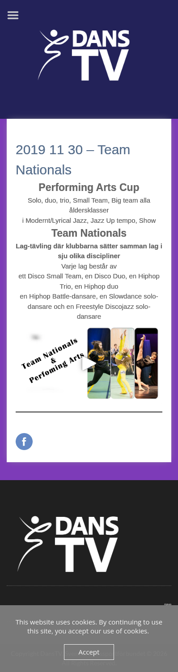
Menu (16, 15)
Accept (89, 651)
